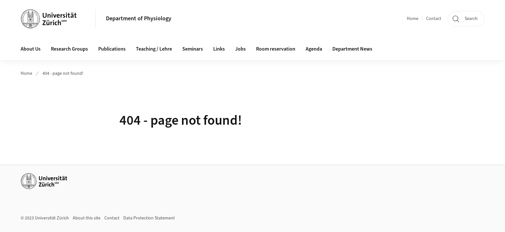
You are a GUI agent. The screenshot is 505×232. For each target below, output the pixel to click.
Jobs (240, 49)
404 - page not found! (63, 73)
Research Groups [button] (69, 49)
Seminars (192, 49)
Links (219, 49)
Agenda (314, 49)
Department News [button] (352, 49)
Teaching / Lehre (154, 49)
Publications (112, 49)
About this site (86, 218)
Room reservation (275, 49)
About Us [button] (31, 49)
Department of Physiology (138, 19)
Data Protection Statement (149, 218)
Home (412, 18)
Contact (433, 18)
